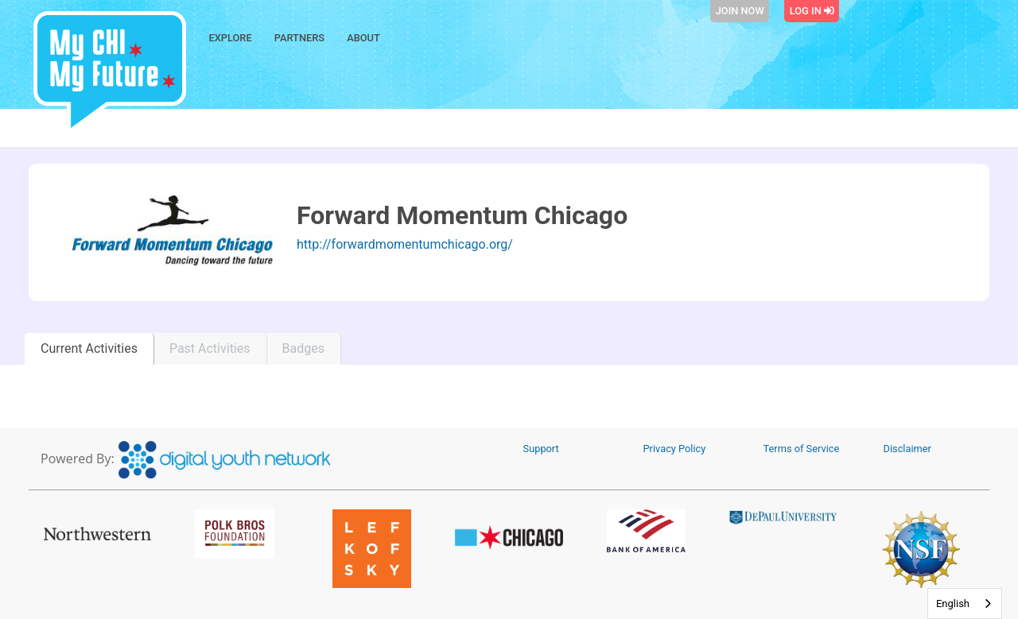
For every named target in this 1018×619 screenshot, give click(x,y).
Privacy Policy (674, 449)
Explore (230, 38)
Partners (299, 38)
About (363, 38)
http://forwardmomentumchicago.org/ (405, 244)
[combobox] (964, 603)
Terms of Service (802, 449)
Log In (812, 11)
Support (541, 449)
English (952, 603)
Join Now (740, 11)
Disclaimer (907, 449)
